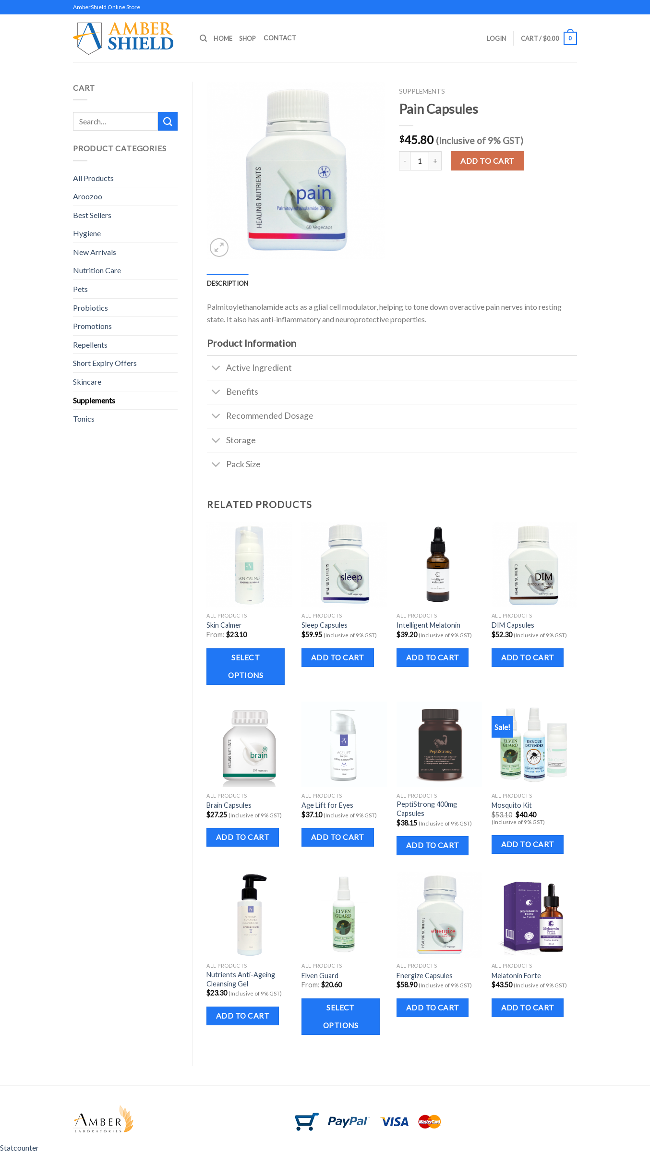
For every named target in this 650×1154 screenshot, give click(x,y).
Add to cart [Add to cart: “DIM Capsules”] (527, 657)
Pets (80, 288)
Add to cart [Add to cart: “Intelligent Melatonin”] (432, 657)
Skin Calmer (224, 625)
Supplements (94, 400)
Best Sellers (92, 214)
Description (228, 283)
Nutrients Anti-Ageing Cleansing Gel (240, 979)
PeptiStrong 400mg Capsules (427, 808)
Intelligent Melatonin (428, 625)
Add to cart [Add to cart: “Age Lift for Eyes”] (337, 837)
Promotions (92, 325)
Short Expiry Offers (105, 362)
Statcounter (19, 1147)
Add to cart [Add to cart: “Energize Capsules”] (432, 1007)
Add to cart (487, 160)
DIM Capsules (513, 625)
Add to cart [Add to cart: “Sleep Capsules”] (337, 657)
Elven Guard (319, 976)
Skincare (87, 381)
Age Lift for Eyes (327, 805)
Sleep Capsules (324, 625)
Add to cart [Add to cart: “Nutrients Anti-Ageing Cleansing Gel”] (242, 1015)
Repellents (90, 344)
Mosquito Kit (512, 805)
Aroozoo (87, 196)
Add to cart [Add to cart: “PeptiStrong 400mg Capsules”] (432, 845)
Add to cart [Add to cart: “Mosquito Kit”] (527, 844)
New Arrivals (94, 251)
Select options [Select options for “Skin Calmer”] (245, 666)
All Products (93, 177)
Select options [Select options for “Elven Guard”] (340, 1016)
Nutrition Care (97, 270)
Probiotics (90, 307)
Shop (247, 38)
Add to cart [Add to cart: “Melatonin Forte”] (527, 1007)
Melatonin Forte (516, 976)
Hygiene (87, 233)
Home (223, 38)
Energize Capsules (425, 976)
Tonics (84, 418)
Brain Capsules (229, 805)
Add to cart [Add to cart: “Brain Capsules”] (242, 837)
